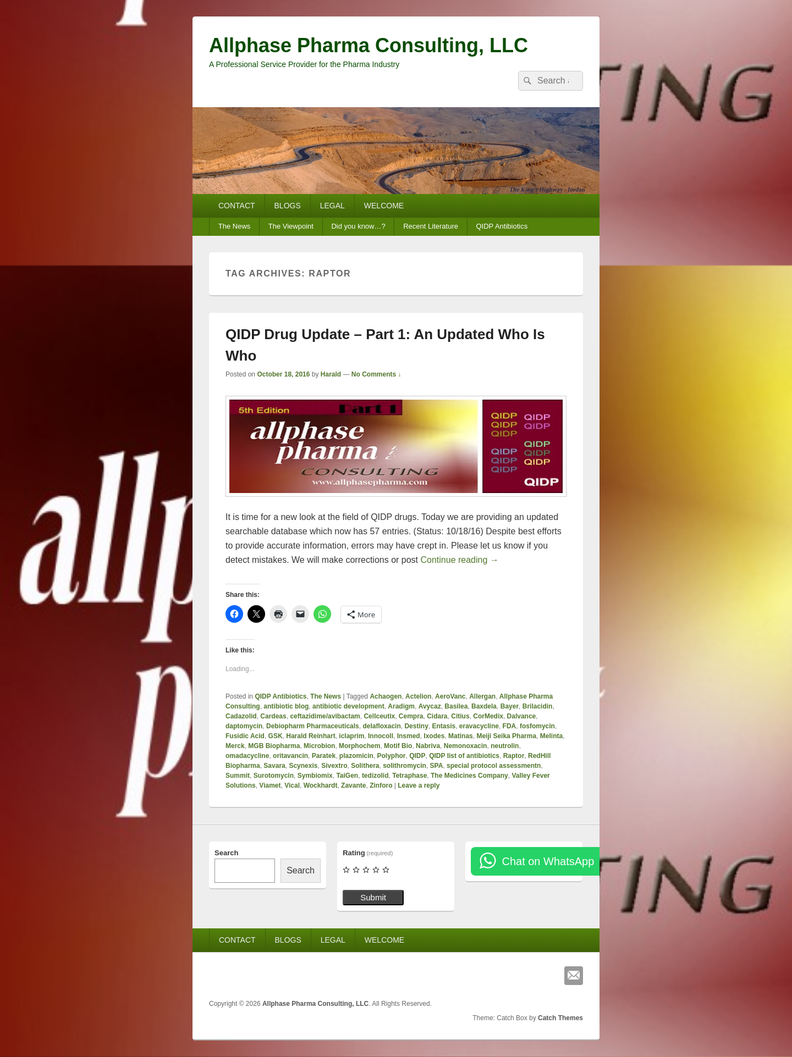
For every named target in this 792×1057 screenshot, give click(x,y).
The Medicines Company (469, 775)
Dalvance (521, 716)
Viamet (269, 785)
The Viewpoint (291, 226)
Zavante (353, 785)
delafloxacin (381, 726)
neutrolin (505, 746)
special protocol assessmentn (494, 766)
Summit (238, 775)
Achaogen (386, 696)
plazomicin (356, 756)
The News (234, 226)
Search (226, 853)
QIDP (417, 756)
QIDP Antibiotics (501, 226)
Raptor (514, 756)
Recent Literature (430, 226)
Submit (373, 897)
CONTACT (236, 205)
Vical (292, 785)
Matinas (460, 736)
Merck (235, 746)
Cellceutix (379, 716)
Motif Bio (398, 746)
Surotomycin (274, 775)
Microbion (319, 746)
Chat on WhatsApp (548, 861)
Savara (274, 766)
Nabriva (428, 746)
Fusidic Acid (245, 736)
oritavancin (290, 756)
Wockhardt (321, 785)
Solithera (365, 766)
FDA (509, 726)
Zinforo (381, 785)
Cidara (437, 716)
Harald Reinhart (310, 736)
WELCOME (384, 205)
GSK (275, 736)
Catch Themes (560, 1018)
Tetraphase (409, 775)
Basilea (456, 706)
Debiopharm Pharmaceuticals (312, 726)
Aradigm (401, 706)
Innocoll (380, 736)
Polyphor (391, 756)
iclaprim (351, 736)
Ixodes (434, 736)
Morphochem (359, 746)
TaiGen (347, 775)
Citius (460, 716)
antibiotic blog (286, 706)
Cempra (411, 716)
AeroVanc (450, 696)
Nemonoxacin (465, 746)
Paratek (324, 756)
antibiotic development (348, 706)
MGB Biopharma (274, 746)
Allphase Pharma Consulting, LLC (368, 45)
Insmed (408, 736)
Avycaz (430, 706)
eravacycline (479, 726)
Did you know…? (358, 226)
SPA (436, 766)
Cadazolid (241, 716)
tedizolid (375, 775)
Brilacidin (537, 706)
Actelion (418, 696)
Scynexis (303, 766)
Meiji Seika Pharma (506, 736)
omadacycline (247, 756)
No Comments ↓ (376, 374)
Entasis (443, 726)
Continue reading (460, 560)
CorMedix (488, 716)
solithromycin (404, 766)
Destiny (416, 726)
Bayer (510, 706)
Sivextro (334, 766)
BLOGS (287, 205)
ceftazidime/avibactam (325, 716)
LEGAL (332, 205)
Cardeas (273, 716)
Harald (331, 374)
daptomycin (244, 726)
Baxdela (484, 706)
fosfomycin (537, 726)
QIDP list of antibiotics (464, 756)
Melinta (551, 736)
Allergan (482, 696)
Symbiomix (315, 775)
